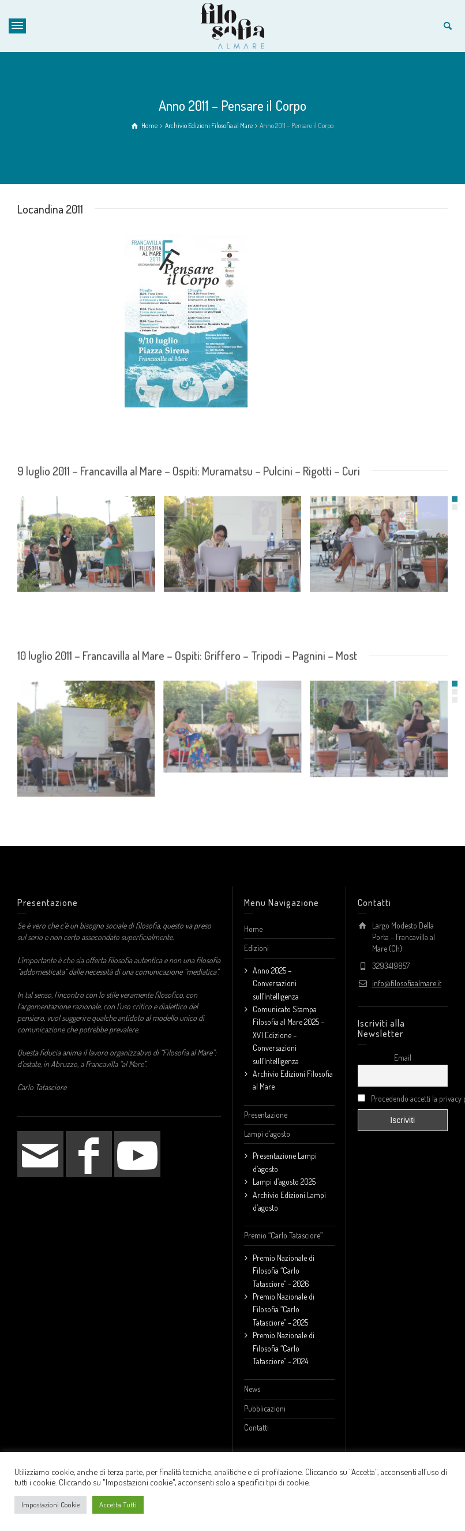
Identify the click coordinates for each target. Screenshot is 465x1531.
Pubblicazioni (265, 1402)
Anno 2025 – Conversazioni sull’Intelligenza (276, 977)
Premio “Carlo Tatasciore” (283, 1229)
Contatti (256, 1421)
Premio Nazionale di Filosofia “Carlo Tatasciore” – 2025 (283, 1303)
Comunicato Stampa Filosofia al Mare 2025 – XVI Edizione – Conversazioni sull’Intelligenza (288, 1029)
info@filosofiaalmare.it (406, 977)
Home (253, 922)
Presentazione (265, 1108)
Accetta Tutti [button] (118, 1504)
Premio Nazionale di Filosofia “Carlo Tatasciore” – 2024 (283, 1342)
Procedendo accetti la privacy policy (403, 1092)
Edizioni (256, 941)
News (252, 1382)
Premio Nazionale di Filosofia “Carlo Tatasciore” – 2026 (283, 1264)
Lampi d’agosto (267, 1127)
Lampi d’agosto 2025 (284, 1175)
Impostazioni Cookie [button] (50, 1504)
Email (402, 1051)
